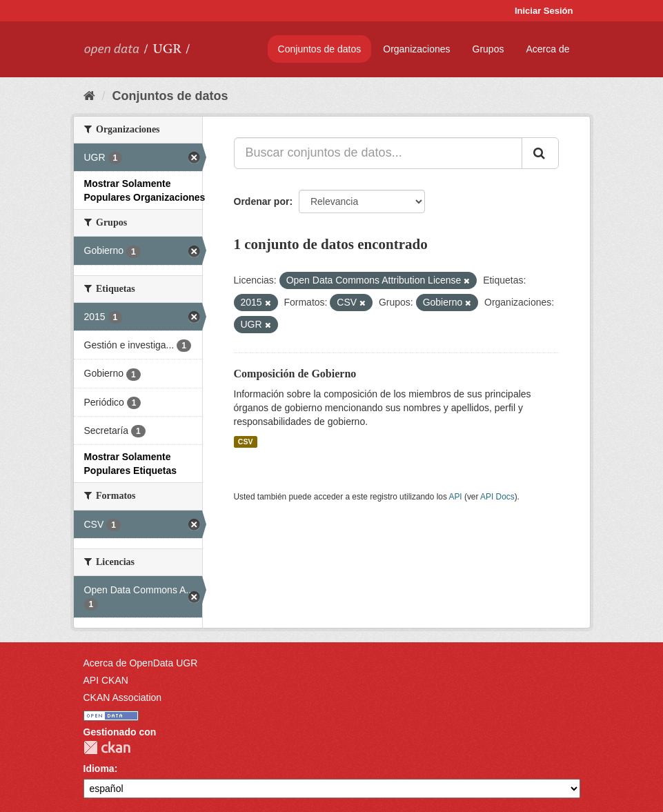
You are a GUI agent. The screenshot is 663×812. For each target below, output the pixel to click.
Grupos (488, 49)
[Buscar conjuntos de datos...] (378, 153)
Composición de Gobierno (295, 373)
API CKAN (105, 680)
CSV (245, 441)
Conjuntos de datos (320, 49)
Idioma (99, 768)
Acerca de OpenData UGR (140, 663)
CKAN (106, 747)
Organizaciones (416, 49)
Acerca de (547, 49)
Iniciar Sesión (544, 11)
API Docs (497, 497)
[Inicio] (89, 96)
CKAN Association (122, 697)
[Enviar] (540, 153)
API (455, 497)
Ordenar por (262, 201)
